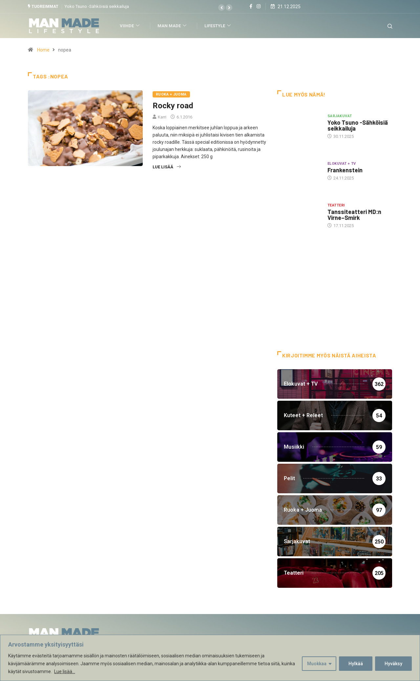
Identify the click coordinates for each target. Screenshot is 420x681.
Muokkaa (316, 663)
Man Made (173, 25)
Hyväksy (393, 663)
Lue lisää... (64, 671)
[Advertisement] (334, 298)
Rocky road (173, 105)
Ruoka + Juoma (171, 94)
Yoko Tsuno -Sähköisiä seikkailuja (97, 6)
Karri (162, 117)
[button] (221, 7)
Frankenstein (345, 170)
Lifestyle (219, 25)
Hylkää (355, 663)
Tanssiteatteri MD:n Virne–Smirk (354, 214)
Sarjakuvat (339, 116)
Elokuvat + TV (341, 163)
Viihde (131, 25)
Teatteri (336, 205)
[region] (210, 658)
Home (43, 50)
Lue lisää (167, 166)
